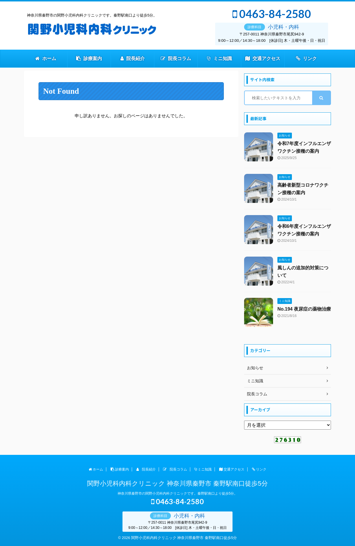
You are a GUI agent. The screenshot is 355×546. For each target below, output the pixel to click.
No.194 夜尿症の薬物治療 (304, 309)
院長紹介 (132, 58)
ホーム (45, 58)
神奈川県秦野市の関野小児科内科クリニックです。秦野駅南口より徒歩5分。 (178, 493)
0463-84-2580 (272, 13)
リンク (306, 58)
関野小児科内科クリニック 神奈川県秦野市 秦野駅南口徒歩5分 (177, 483)
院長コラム (176, 58)
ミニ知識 (219, 58)
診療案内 (89, 58)
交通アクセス (262, 58)
